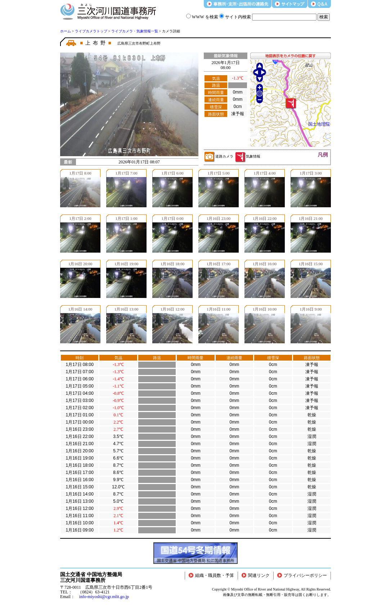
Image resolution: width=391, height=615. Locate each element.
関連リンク (256, 575)
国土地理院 (319, 124)
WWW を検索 (202, 16)
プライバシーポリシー (302, 575)
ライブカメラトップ (91, 31)
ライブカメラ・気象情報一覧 (134, 31)
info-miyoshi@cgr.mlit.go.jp (104, 596)
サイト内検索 (235, 16)
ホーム (65, 31)
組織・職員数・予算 (211, 575)
